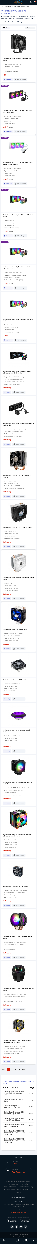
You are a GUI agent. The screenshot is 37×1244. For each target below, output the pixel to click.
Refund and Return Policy (25, 1187)
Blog (23, 1189)
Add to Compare (20, 79)
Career (18, 1189)
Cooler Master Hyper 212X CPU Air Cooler (15, 886)
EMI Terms (21, 1181)
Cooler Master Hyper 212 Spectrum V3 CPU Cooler (12, 1106)
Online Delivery (13, 1184)
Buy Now (8, 79)
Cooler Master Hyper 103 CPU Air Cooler (15, 629)
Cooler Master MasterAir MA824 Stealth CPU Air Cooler (14, 1125)
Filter (6, 28)
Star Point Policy (9, 1189)
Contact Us (29, 1189)
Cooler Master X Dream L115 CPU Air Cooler (16, 680)
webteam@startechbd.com (18, 1212)
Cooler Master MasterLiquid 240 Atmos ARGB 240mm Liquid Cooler (14, 1093)
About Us (28, 1181)
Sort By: (21, 28)
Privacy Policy (24, 1184)
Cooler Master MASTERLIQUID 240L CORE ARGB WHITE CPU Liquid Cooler (14, 1140)
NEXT (23, 1069)
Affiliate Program (10, 1181)
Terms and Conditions (10, 1187)
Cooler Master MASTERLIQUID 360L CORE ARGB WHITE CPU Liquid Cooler (14, 1132)
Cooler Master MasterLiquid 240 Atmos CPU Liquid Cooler (14, 1119)
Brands (18, 1192)
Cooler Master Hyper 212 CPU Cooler (13, 1100)
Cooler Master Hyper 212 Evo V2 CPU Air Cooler (17, 527)
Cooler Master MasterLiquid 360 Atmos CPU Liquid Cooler (14, 1113)
